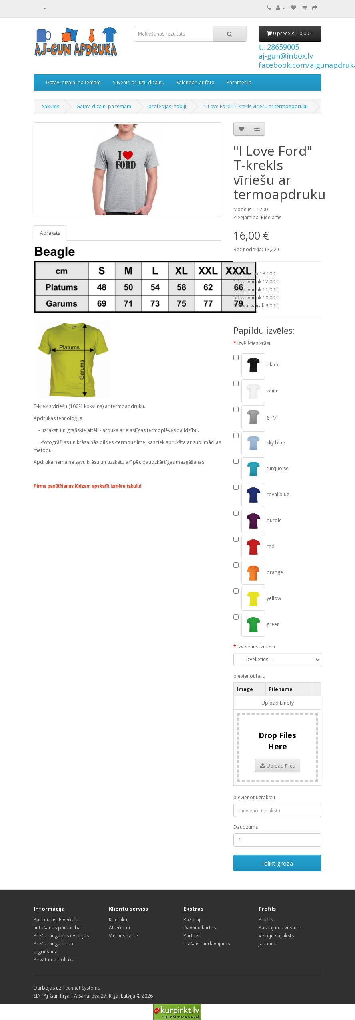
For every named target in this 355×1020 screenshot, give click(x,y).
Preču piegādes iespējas (61, 935)
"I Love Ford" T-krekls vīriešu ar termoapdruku (255, 106)
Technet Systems (81, 987)
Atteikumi (119, 927)
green (256, 625)
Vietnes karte (123, 935)
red (254, 547)
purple (257, 521)
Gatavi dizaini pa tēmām (73, 82)
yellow (257, 599)
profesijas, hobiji (167, 106)
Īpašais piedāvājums (206, 943)
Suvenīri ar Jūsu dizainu (138, 82)
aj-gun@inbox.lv (286, 56)
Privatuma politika (54, 959)
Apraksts (50, 233)
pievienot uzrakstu (254, 797)
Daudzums (245, 827)
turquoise (261, 469)
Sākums (50, 106)
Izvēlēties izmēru (256, 646)
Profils (266, 919)
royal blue (261, 495)
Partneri (192, 935)
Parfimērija (239, 82)
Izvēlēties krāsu (254, 343)
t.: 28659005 (279, 46)
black (256, 365)
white (256, 391)
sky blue (259, 443)
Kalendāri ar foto (195, 82)
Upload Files (277, 766)
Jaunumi (268, 943)
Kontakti (118, 919)
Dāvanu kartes (199, 927)
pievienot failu (249, 676)
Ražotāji (192, 919)
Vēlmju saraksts (276, 935)
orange (258, 573)
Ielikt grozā (277, 863)
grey (255, 417)
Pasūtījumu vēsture (280, 927)
